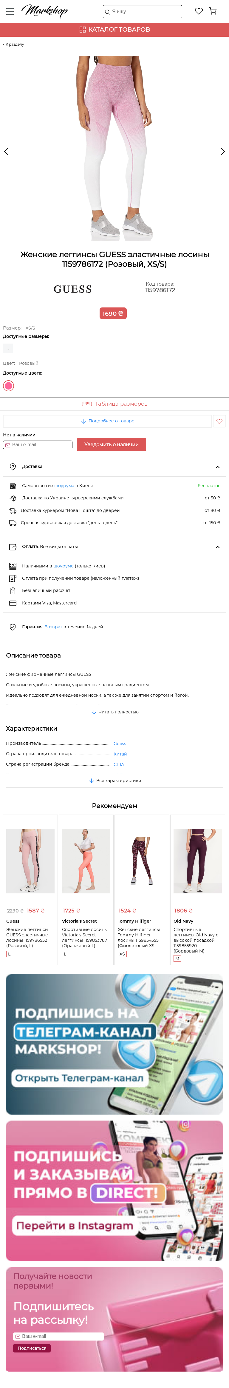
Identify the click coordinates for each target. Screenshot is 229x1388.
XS (122, 954)
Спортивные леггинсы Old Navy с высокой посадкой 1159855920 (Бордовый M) (196, 940)
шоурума (64, 485)
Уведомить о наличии (111, 444)
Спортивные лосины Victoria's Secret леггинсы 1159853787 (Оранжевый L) (85, 937)
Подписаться (32, 1348)
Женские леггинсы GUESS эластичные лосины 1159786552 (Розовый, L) (27, 937)
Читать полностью (114, 712)
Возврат (53, 627)
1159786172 (160, 290)
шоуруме (63, 566)
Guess (120, 743)
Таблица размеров (121, 404)
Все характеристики (114, 780)
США (119, 764)
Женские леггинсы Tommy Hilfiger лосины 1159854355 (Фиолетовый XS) (139, 937)
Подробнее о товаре (107, 421)
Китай (120, 754)
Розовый (8, 386)
